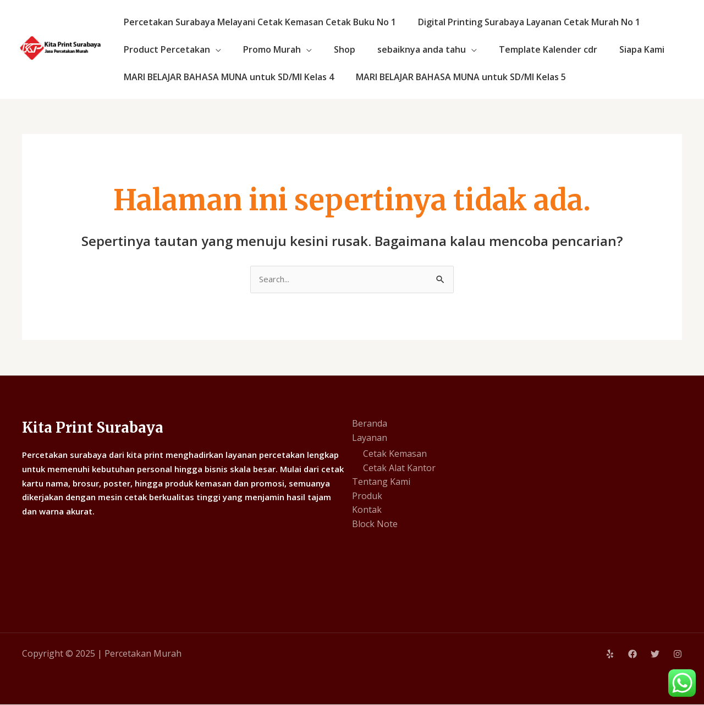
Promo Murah (265, 49)
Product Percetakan (165, 49)
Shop (333, 49)
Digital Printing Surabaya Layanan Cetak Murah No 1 (522, 22)
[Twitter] (655, 655)
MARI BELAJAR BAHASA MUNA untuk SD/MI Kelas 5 (454, 77)
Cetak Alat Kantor (399, 469)
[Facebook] (632, 655)
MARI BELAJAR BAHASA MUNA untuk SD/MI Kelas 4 (227, 77)
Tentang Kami (381, 483)
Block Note (375, 525)
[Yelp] (610, 655)
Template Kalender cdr (528, 49)
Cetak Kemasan (395, 455)
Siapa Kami (617, 49)
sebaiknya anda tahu (406, 49)
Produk (367, 497)
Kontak (367, 511)
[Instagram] (677, 655)
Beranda (369, 424)
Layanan (369, 438)
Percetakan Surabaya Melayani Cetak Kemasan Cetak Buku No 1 (258, 22)
